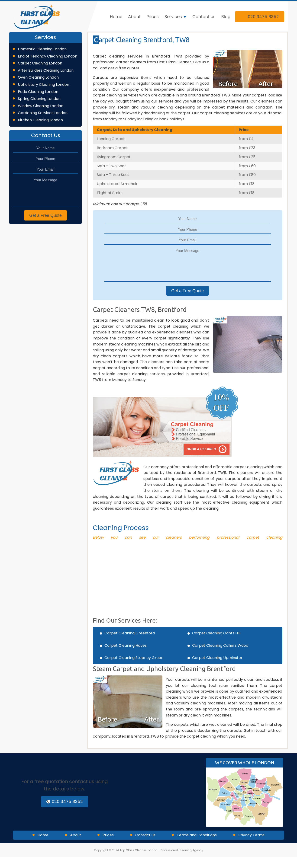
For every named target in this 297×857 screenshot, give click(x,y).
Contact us (204, 16)
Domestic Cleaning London (42, 49)
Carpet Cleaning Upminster (217, 657)
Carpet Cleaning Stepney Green (133, 657)
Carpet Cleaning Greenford (129, 633)
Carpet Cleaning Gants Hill (216, 633)
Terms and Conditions (197, 835)
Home (116, 16)
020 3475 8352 (259, 17)
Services (173, 16)
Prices (152, 16)
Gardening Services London (43, 112)
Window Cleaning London (40, 106)
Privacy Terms (251, 835)
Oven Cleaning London (38, 77)
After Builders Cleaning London (46, 70)
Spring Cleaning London (39, 98)
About (134, 16)
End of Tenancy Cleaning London (47, 56)
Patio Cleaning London (38, 91)
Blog (225, 16)
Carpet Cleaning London (40, 63)
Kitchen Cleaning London (40, 120)
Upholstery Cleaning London (43, 84)
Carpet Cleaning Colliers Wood (220, 645)
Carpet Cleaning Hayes (125, 645)
